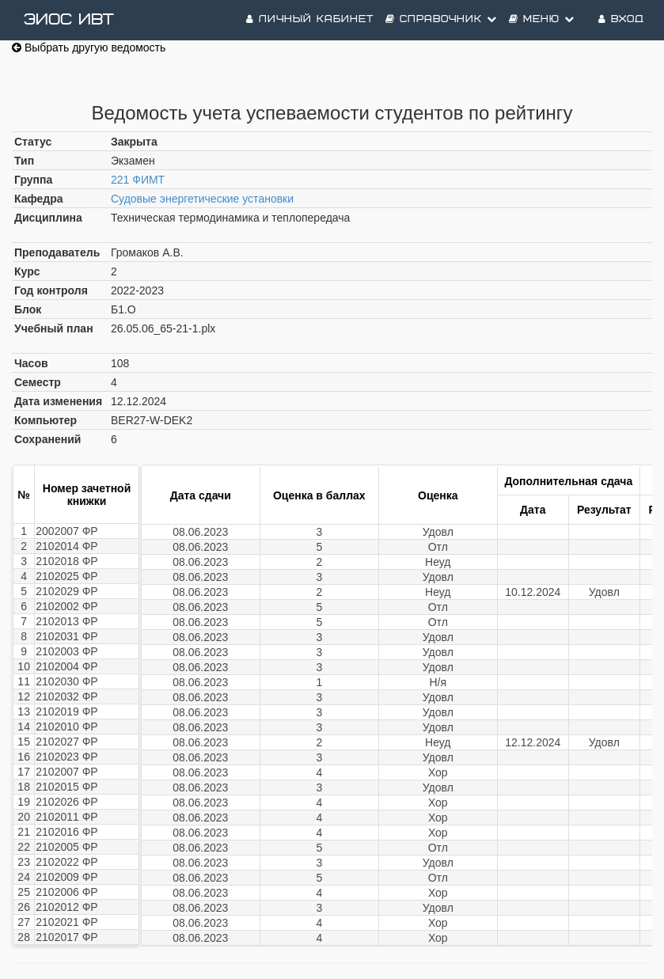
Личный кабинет (310, 19)
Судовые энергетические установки (202, 198)
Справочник (441, 19)
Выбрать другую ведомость (88, 47)
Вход (621, 19)
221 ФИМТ (138, 179)
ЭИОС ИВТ (69, 19)
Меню (542, 19)
